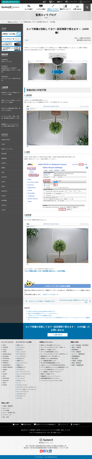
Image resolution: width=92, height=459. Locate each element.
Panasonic (6, 360)
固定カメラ (20, 345)
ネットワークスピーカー (24, 374)
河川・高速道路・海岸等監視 (80, 345)
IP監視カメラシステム (46, 342)
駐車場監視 (75, 349)
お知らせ (3, 205)
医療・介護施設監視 (77, 365)
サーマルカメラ (21, 354)
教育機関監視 (76, 356)
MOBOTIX (4, 191)
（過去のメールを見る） (50, 294)
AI (44, 1)
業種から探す (75, 342)
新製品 (3, 167)
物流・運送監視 (76, 363)
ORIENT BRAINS (7, 367)
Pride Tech (6, 380)
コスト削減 (6, 410)
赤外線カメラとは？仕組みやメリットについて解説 (10, 93)
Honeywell (6, 356)
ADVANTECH (6, 365)
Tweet (26, 40)
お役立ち (3, 163)
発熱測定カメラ (21, 367)
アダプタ (19, 398)
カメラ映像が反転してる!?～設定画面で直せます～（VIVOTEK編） (46, 271)
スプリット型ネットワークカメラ (26, 389)
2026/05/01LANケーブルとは (6, 60)
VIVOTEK (4, 177)
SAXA (4, 382)
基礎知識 (3, 158)
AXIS (2, 172)
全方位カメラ (21, 358)
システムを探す (41, 7)
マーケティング (7, 415)
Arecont (3, 195)
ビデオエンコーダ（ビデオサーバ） (27, 387)
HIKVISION (6, 378)
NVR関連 (4, 200)
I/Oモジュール (21, 380)
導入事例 (3, 153)
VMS (51, 1)
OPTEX (5, 385)
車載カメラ (20, 360)
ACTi (4, 371)
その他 (3, 210)
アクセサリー (21, 369)
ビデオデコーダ (21, 394)
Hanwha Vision (5, 139)
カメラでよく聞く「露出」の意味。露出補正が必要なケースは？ (10, 117)
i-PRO (3, 144)
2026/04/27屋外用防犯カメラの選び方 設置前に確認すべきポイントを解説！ (10, 69)
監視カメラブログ (53, 7)
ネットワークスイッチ (23, 371)
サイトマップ (63, 424)
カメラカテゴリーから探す (24, 342)
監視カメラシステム (7, 149)
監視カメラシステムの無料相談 (44, 424)
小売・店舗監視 (76, 351)
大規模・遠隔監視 (8, 406)
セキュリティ (6, 408)
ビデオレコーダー (22, 385)
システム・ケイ (84, 2)
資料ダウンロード (65, 7)
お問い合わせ (77, 7)
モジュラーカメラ (22, 363)
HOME (16, 424)
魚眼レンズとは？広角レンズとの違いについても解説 (10, 101)
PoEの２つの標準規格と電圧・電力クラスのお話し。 (10, 109)
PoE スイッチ (21, 376)
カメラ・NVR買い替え (9, 412)
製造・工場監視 (76, 347)
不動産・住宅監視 (77, 360)
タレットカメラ (21, 351)
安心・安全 (6, 417)
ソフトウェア (21, 378)
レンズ (19, 382)
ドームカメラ (21, 347)
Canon (3, 181)
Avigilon (5, 369)
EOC (4, 376)
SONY (3, 186)
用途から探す (5, 403)
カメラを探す (29, 7)
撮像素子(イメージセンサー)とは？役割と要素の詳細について (10, 125)
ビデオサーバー (21, 396)
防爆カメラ (20, 365)
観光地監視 (75, 358)
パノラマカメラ (21, 356)
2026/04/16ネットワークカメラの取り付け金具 (10, 78)
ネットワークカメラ (71, 2)
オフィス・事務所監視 (78, 354)
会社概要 (75, 424)
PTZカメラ (20, 349)
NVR (59, 1)
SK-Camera (6, 358)
